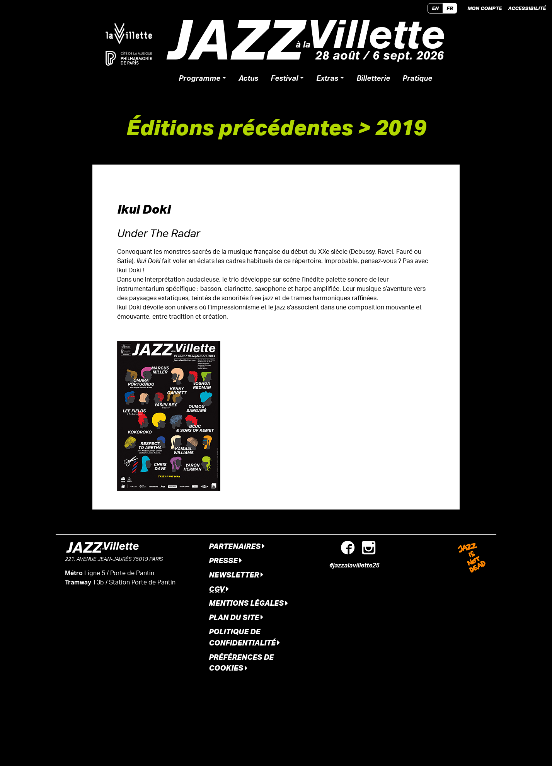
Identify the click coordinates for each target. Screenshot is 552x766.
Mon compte (484, 8)
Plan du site (236, 617)
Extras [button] (327, 79)
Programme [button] (199, 79)
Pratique (417, 79)
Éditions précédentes (239, 127)
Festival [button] (284, 79)
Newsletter (236, 574)
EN (435, 8)
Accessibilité (527, 8)
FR (449, 8)
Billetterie (373, 79)
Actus (248, 79)
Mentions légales (248, 602)
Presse (225, 560)
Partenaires (237, 546)
